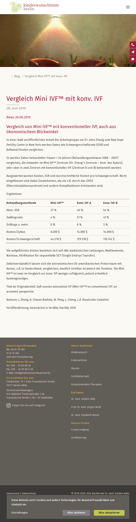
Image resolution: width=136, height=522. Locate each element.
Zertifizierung (78, 437)
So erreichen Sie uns (19, 377)
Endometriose (79, 360)
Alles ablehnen (76, 512)
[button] (128, 7)
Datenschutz (29, 493)
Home (8, 76)
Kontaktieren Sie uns (20, 361)
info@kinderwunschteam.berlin (32, 372)
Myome (75, 368)
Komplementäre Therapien (86, 384)
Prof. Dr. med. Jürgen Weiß (86, 407)
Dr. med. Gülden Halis (83, 398)
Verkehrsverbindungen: (19, 390)
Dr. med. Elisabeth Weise (85, 415)
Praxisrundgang (80, 429)
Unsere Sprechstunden (21, 345)
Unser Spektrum (81, 345)
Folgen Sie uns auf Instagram (28, 405)
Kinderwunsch (79, 352)
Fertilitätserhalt (80, 376)
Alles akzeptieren (109, 512)
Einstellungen (20, 512)
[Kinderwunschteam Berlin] (39, 7)
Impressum (12, 493)
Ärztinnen (77, 392)
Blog (17, 76)
